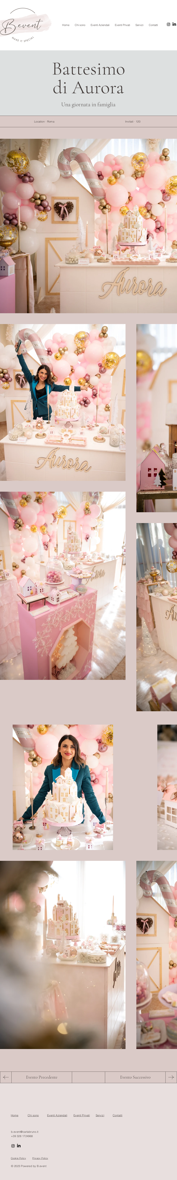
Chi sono (33, 1115)
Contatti (117, 1115)
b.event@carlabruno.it (24, 1131)
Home (14, 1115)
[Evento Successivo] (135, 1077)
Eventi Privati (82, 1115)
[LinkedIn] (174, 24)
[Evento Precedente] (41, 1077)
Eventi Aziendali (57, 1115)
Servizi (100, 1115)
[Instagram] (168, 24)
